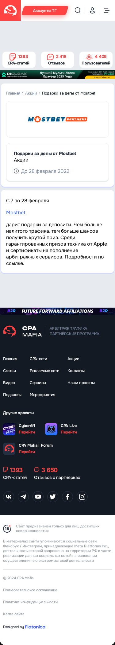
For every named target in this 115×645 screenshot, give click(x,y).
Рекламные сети (44, 370)
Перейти (27, 432)
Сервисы (38, 382)
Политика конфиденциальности (30, 602)
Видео (9, 382)
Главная (13, 93)
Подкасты (12, 394)
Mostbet (15, 212)
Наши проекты (81, 382)
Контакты (76, 370)
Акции (31, 93)
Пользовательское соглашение (30, 590)
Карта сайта (13, 614)
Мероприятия (42, 394)
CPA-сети (38, 358)
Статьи (9, 370)
